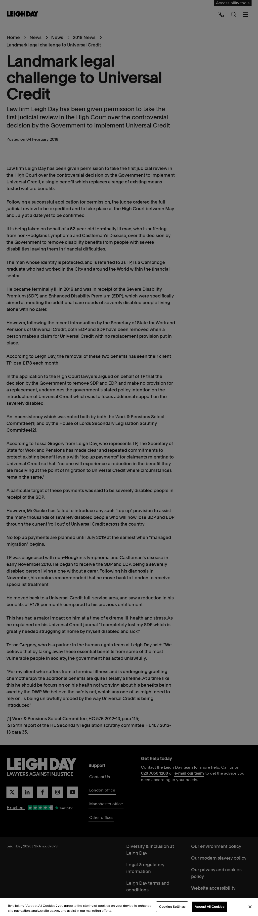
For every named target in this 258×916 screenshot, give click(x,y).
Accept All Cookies (209, 907)
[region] (129, 907)
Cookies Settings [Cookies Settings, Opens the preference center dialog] (172, 907)
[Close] (250, 906)
